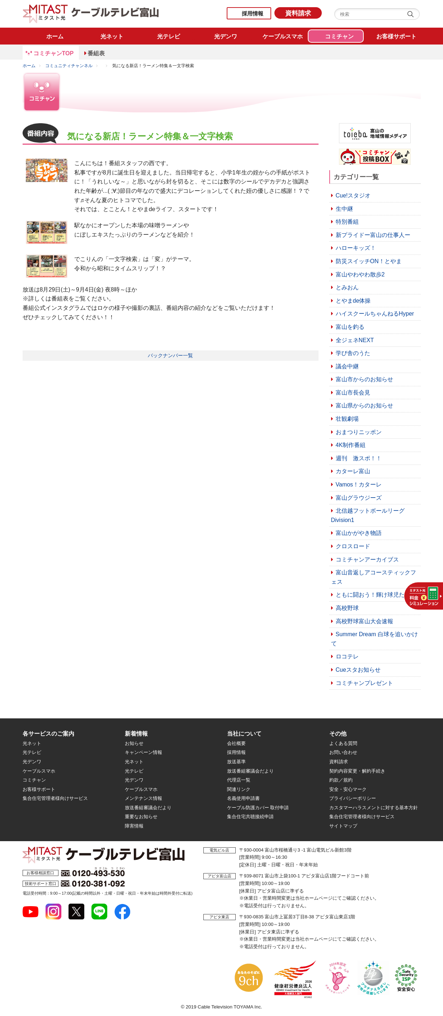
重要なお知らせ (141, 816)
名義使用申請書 (243, 798)
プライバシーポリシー (352, 798)
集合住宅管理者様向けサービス (55, 798)
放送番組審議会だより (148, 807)
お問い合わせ (343, 752)
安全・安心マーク (348, 789)
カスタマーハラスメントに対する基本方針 (373, 807)
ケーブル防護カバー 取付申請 (258, 807)
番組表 (96, 53)
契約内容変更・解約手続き (357, 771)
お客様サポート (39, 789)
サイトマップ (343, 826)
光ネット (32, 743)
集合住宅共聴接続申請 (250, 816)
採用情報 (252, 13)
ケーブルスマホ (39, 771)
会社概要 (236, 743)
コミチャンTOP (53, 53)
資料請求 (298, 13)
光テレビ (32, 752)
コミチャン (34, 780)
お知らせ (134, 743)
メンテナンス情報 (143, 798)
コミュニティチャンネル (69, 65)
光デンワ (32, 761)
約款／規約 (341, 780)
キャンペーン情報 (143, 752)
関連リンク (238, 789)
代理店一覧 (238, 780)
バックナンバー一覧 (170, 355)
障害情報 (134, 826)
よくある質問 (343, 743)
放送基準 (236, 761)
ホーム (29, 65)
